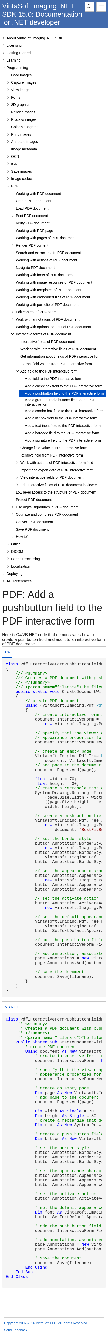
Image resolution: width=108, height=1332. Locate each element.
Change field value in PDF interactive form (53, 448)
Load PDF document (32, 208)
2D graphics (20, 105)
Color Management (26, 127)
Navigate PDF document (35, 268)
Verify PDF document (32, 223)
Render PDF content (32, 245)
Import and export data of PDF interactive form (57, 470)
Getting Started (19, 53)
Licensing (14, 45)
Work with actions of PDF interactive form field (56, 463)
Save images (21, 171)
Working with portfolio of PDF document (47, 305)
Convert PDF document (34, 522)
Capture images (23, 82)
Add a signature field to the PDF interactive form (63, 440)
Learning (14, 60)
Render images (23, 112)
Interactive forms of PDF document (43, 334)
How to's (22, 537)
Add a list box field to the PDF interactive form (61, 418)
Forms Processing (25, 559)
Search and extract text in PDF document (48, 253)
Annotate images (24, 142)
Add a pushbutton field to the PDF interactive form (64, 393)
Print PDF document (32, 216)
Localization (20, 566)
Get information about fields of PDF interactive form (60, 356)
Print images (21, 134)
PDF (14, 186)
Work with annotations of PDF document (47, 319)
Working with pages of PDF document (46, 238)
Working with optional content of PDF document (53, 327)
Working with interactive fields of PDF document (58, 349)
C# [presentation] (7, 652)
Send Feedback (15, 1330)
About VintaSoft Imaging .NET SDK (34, 38)
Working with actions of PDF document (46, 260)
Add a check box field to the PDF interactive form (63, 386)
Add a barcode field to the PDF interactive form (62, 433)
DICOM (17, 551)
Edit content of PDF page (36, 312)
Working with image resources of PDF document (54, 282)
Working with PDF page (34, 231)
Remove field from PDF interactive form (51, 455)
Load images (21, 75)
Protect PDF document (34, 500)
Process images (24, 119)
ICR (14, 164)
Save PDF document (32, 529)
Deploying (14, 574)
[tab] (7, 652)
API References (19, 581)
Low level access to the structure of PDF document (56, 492)
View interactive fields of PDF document (51, 477)
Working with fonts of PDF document (45, 275)
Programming (17, 68)
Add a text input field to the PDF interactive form (63, 426)
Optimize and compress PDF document (47, 514)
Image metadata (24, 149)
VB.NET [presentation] (11, 1007)
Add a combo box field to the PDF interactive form (64, 411)
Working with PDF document (38, 193)
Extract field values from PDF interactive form (56, 364)
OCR (15, 156)
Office (15, 544)
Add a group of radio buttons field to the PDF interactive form (60, 402)
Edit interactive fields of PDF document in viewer (58, 485)
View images (21, 90)
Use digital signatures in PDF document (47, 507)
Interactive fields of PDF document (47, 342)
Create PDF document (33, 201)
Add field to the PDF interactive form (49, 371)
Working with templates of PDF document (48, 290)
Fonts (15, 97)
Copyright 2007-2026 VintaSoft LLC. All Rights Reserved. (46, 1323)
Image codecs (22, 179)
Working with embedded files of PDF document (53, 297)
